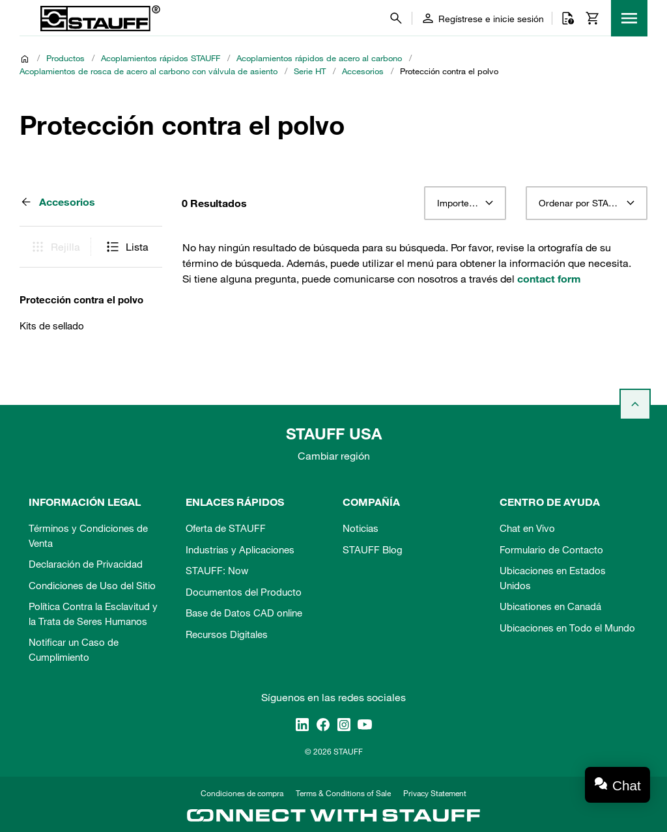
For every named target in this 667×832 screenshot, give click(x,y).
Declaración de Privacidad (86, 564)
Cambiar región (334, 455)
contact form (549, 278)
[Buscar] (396, 18)
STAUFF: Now (217, 570)
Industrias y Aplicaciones (240, 549)
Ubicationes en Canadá (550, 606)
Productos (65, 58)
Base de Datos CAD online (244, 612)
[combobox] (465, 203)
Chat (626, 785)
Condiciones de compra (242, 793)
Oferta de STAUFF (226, 528)
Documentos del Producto (244, 592)
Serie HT (310, 71)
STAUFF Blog (373, 549)
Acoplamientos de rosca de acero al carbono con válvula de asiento (148, 71)
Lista (127, 247)
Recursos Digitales (227, 634)
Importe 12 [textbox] (459, 203)
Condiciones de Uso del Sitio (92, 585)
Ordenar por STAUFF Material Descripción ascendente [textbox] (586, 203)
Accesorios (363, 71)
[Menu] (629, 18)
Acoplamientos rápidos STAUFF (160, 58)
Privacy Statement (434, 793)
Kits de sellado (52, 325)
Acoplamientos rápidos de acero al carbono (319, 58)
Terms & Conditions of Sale (343, 793)
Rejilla (55, 247)
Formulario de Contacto (551, 549)
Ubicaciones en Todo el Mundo (567, 627)
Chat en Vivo (527, 528)
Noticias (360, 528)
